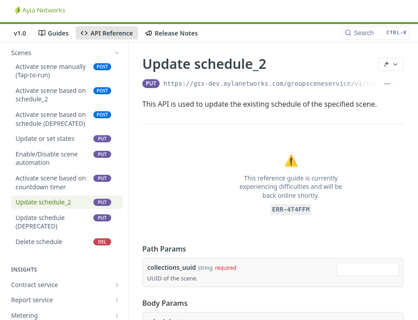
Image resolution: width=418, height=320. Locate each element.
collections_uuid (171, 267)
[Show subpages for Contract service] (117, 284)
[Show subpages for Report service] (117, 300)
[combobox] (368, 269)
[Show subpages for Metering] (117, 315)
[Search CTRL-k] (375, 33)
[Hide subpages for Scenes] (117, 52)
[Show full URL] (387, 83)
